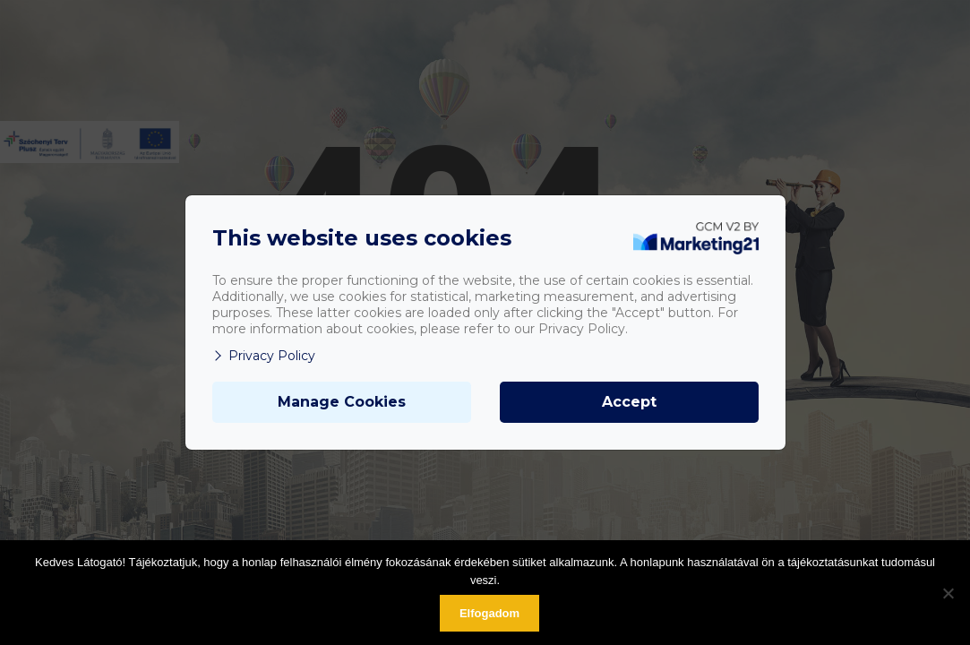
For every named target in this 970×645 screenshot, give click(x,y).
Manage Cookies (342, 401)
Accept (629, 401)
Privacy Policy (263, 356)
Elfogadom (489, 613)
